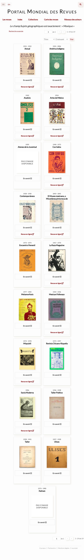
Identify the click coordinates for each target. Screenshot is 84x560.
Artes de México (57, 98)
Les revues (7, 19)
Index (20, 19)
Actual (27, 48)
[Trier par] (49, 39)
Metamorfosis (27, 294)
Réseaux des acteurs (72, 19)
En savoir (27, 80)
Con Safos (56, 147)
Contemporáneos (27, 196)
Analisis (27, 98)
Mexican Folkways (57, 294)
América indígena (56, 48)
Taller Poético (57, 392)
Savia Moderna (27, 392)
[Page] (48, 31)
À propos (42, 548)
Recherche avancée (16, 31)
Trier (72, 39)
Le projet (75, 548)
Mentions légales (63, 548)
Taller (27, 442)
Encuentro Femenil (27, 245)
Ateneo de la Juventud (27, 147)
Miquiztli (27, 343)
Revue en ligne (27, 87)
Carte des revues (51, 19)
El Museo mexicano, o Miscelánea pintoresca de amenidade (57, 199)
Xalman (42, 491)
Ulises (56, 442)
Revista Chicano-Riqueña (57, 343)
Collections (33, 19)
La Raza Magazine (56, 245)
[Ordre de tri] (61, 39)
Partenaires (52, 548)
